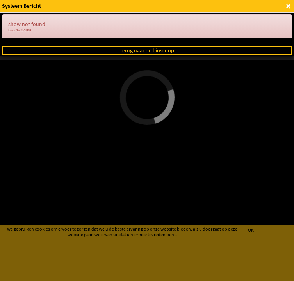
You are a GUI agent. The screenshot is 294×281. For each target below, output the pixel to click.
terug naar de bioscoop (147, 50)
